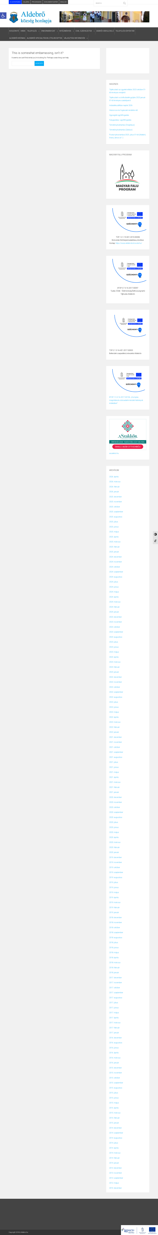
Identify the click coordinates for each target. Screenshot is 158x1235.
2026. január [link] (114, 492)
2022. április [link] (114, 717)
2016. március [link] (114, 1058)
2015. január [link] (114, 1123)
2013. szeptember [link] (116, 1178)
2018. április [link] (114, 958)
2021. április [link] (114, 777)
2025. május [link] (114, 532)
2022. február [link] (114, 727)
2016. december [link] (115, 1038)
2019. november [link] (115, 862)
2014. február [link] (114, 1158)
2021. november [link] (115, 742)
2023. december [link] (115, 617)
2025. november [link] (115, 502)
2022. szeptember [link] (116, 692)
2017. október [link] (114, 988)
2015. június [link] (114, 1098)
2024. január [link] (114, 612)
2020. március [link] (114, 842)
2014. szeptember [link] (116, 1133)
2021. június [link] (114, 767)
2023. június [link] (114, 647)
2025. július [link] (113, 522)
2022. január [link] (114, 732)
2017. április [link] (114, 1018)
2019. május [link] (114, 892)
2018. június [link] (114, 948)
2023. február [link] (114, 667)
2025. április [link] (114, 537)
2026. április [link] (114, 477)
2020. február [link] (114, 847)
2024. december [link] (115, 557)
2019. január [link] (114, 912)
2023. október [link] (114, 627)
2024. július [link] (113, 582)
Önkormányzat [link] (48, 31)
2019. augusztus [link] (115, 877)
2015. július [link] (113, 1093)
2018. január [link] (114, 973)
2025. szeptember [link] (116, 512)
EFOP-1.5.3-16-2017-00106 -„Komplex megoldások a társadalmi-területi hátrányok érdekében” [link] (126, 400)
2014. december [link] (115, 1128)
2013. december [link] (115, 1168)
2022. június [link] (114, 707)
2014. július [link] (113, 1143)
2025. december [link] (115, 497)
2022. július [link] (113, 702)
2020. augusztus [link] (115, 817)
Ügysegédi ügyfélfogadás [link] (119, 115)
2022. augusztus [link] (115, 697)
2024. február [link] (114, 607)
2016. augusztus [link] (115, 1043)
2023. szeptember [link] (116, 632)
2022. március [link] (114, 722)
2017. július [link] (113, 1003)
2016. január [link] (114, 1063)
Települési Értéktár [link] (125, 31)
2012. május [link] (114, 1183)
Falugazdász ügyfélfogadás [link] (120, 120)
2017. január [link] (114, 1033)
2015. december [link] (115, 1068)
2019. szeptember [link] (116, 872)
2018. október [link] (114, 928)
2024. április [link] (114, 597)
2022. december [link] (115, 677)
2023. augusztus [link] (115, 637)
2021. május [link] (114, 772)
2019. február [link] (114, 907)
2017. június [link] (114, 1008)
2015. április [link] (114, 1108)
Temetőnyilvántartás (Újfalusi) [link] (120, 130)
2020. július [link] (113, 822)
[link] (3, 15)
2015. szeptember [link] (116, 1083)
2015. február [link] (114, 1118)
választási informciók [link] (74, 38)
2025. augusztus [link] (115, 517)
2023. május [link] (114, 652)
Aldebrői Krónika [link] (17, 38)
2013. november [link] (115, 1173)
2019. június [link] (114, 887)
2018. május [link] (114, 952)
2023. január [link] (114, 672)
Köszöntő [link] (14, 31)
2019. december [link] (115, 857)
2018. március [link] (114, 963)
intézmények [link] (65, 31)
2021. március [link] (114, 782)
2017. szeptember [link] (116, 993)
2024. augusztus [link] (115, 577)
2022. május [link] (114, 712)
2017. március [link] (114, 1023)
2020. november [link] (115, 802)
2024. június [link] (114, 587)
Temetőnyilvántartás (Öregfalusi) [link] (122, 125)
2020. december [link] (115, 797)
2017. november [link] (115, 983)
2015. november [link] (115, 1073)
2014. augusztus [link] (115, 1138)
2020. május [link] (114, 832)
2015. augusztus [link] (115, 1088)
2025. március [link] (114, 542)
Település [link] (32, 31)
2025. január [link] (114, 552)
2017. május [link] (114, 1013)
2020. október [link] (114, 807)
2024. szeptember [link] (116, 572)
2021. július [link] (113, 762)
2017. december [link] (115, 978)
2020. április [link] (114, 837)
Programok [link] (36, 2)
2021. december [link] (115, 737)
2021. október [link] (114, 747)
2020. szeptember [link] (116, 812)
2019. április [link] (114, 897)
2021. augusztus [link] (115, 757)
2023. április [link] (114, 657)
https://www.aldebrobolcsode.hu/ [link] (129, 243)
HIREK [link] (23, 31)
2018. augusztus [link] (115, 938)
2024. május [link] (114, 592)
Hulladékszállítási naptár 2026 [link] (120, 105)
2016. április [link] (114, 1053)
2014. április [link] (114, 1148)
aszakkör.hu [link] (114, 453)
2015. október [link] (114, 1078)
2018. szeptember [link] (116, 932)
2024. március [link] (114, 602)
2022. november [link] (115, 682)
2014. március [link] (114, 1153)
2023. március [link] (114, 662)
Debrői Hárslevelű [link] (105, 31)
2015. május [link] (114, 1103)
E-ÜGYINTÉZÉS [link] (15, 2)
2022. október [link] (114, 687)
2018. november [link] (115, 922)
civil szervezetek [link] (84, 31)
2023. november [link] (115, 622)
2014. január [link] (114, 1163)
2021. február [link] (114, 787)
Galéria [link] (26, 2)
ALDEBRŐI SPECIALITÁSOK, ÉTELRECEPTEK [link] (44, 38)
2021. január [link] (114, 792)
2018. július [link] (113, 942)
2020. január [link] (114, 852)
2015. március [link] (114, 1113)
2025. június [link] (114, 527)
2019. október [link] (114, 867)
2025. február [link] (114, 547)
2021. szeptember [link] (116, 752)
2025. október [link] (114, 507)
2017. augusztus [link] (115, 998)
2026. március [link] (114, 482)
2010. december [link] (115, 1188)
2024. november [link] (115, 562)
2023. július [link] (113, 642)
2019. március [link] (114, 902)
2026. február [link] (114, 487)
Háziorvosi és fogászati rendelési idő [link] (123, 110)
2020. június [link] (114, 827)
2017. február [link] (114, 1028)
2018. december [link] (115, 917)
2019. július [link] (113, 882)
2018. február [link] (114, 968)
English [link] (63, 2)
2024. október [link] (114, 567)
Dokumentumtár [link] (51, 2)
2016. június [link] (114, 1048)
